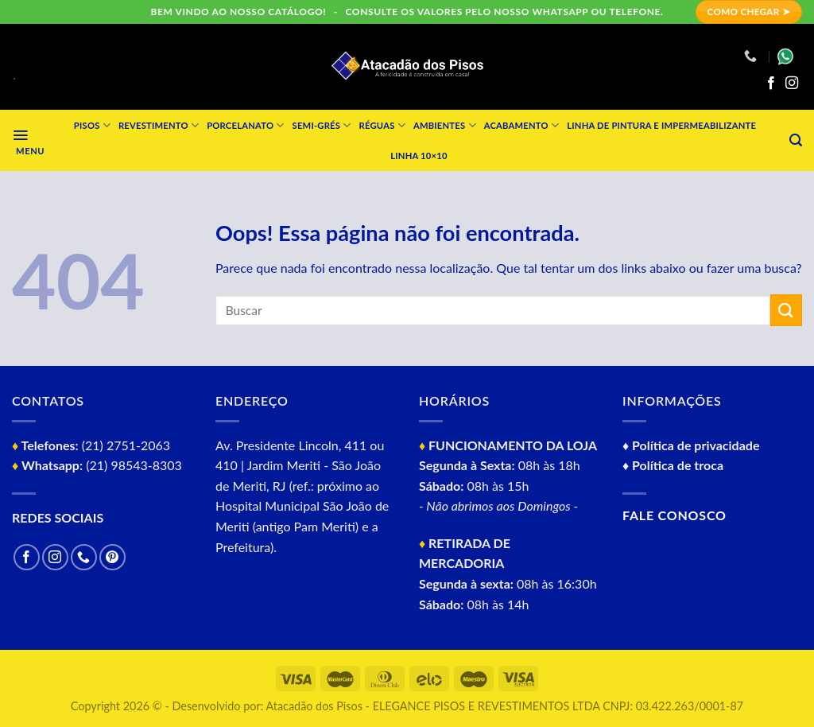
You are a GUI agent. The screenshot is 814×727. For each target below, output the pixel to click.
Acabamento (521, 125)
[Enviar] (786, 309)
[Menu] (28, 140)
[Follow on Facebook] (771, 83)
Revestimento (158, 125)
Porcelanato (245, 125)
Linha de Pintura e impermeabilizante (661, 125)
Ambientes (444, 125)
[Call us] (84, 557)
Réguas (382, 125)
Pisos (92, 125)
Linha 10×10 (418, 155)
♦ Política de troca (672, 464)
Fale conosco (674, 515)
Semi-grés (322, 125)
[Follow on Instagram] (791, 83)
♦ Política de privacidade (690, 445)
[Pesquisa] (795, 140)
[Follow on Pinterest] (112, 557)
